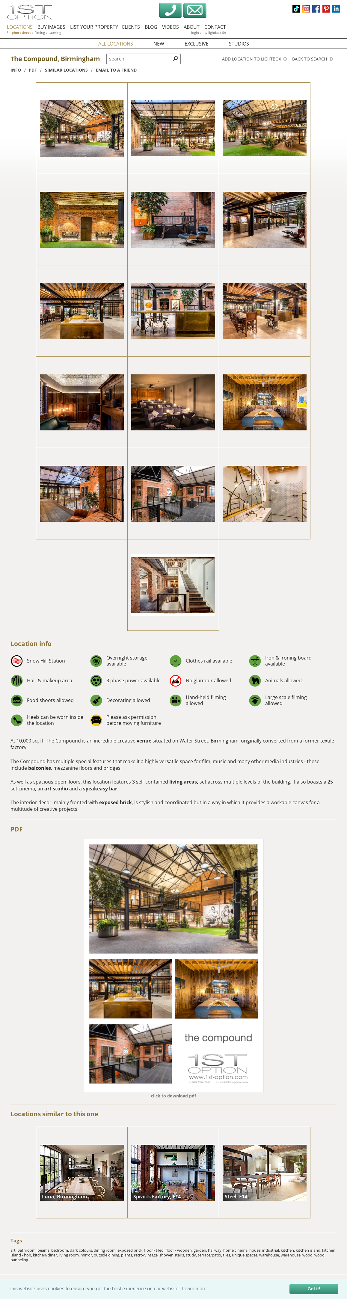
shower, (166, 1255)
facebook (316, 9)
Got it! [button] (314, 1288)
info (15, 70)
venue (144, 740)
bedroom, (60, 1250)
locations (20, 27)
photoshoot (21, 32)
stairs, (180, 1255)
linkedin (336, 9)
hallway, (215, 1250)
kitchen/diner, (46, 1255)
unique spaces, (245, 1255)
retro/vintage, (146, 1255)
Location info (31, 643)
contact (215, 27)
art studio (56, 788)
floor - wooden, (179, 1250)
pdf (33, 70)
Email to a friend (116, 70)
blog (151, 27)
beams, (44, 1250)
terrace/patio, (210, 1255)
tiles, (227, 1255)
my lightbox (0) (214, 32)
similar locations (66, 70)
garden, (201, 1250)
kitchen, (288, 1250)
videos (170, 27)
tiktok (296, 9)
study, (192, 1255)
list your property (94, 27)
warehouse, (270, 1255)
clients (131, 27)
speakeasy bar (100, 788)
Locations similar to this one (54, 1114)
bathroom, (27, 1250)
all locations (115, 43)
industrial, (271, 1250)
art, (13, 1250)
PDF (16, 829)
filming (39, 32)
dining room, (105, 1250)
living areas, (183, 781)
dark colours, (82, 1250)
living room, (70, 1255)
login (195, 32)
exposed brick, (130, 1250)
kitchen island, (309, 1250)
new (158, 43)
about (192, 27)
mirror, (87, 1255)
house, (255, 1250)
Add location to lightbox (254, 59)
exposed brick (115, 802)
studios (239, 43)
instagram (306, 9)
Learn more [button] (194, 1288)
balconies (39, 768)
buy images (51, 27)
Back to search (312, 59)
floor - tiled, (154, 1250)
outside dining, (107, 1255)
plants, (127, 1255)
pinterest (326, 9)
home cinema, (236, 1250)
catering (55, 32)
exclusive (197, 43)
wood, (308, 1255)
